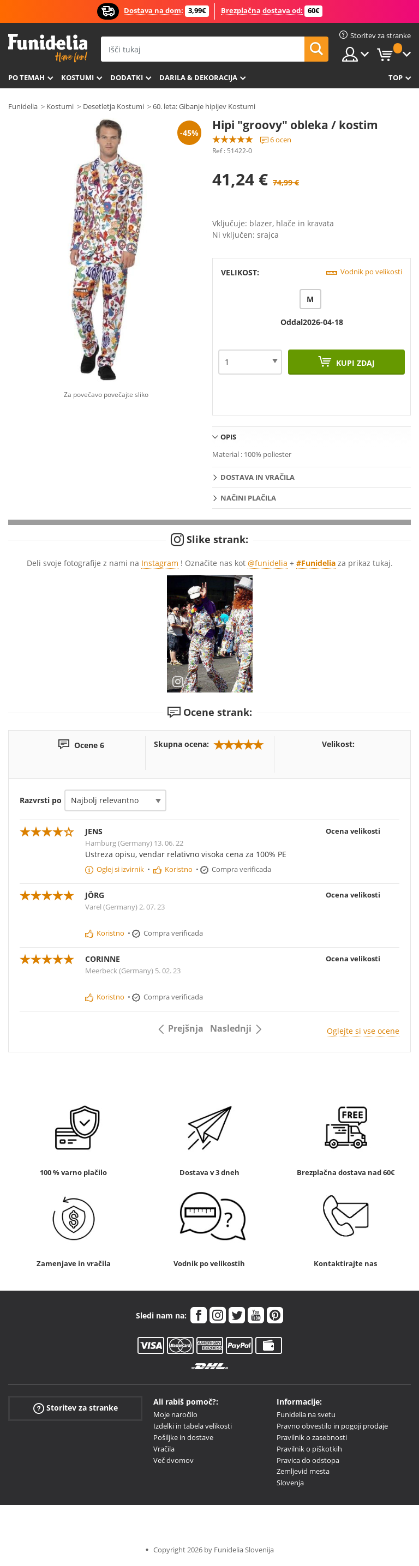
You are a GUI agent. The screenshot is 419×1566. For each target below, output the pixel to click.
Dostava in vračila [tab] (257, 477)
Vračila (164, 1449)
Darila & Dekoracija (198, 77)
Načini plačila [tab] (248, 498)
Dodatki (126, 77)
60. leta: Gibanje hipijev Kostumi (204, 106)
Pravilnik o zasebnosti (312, 1437)
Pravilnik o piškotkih (309, 1449)
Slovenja (290, 1482)
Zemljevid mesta (303, 1471)
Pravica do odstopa (308, 1460)
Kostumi (77, 77)
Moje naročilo (175, 1414)
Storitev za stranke (75, 1408)
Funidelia (23, 106)
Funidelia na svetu (306, 1414)
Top (395, 77)
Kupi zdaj (354, 363)
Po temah (26, 77)
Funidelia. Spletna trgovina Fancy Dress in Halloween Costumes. (47, 48)
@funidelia (268, 563)
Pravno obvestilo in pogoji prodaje (332, 1426)
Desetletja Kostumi (113, 106)
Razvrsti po (41, 800)
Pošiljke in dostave (183, 1437)
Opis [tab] (228, 437)
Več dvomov (173, 1460)
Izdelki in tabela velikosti (192, 1426)
